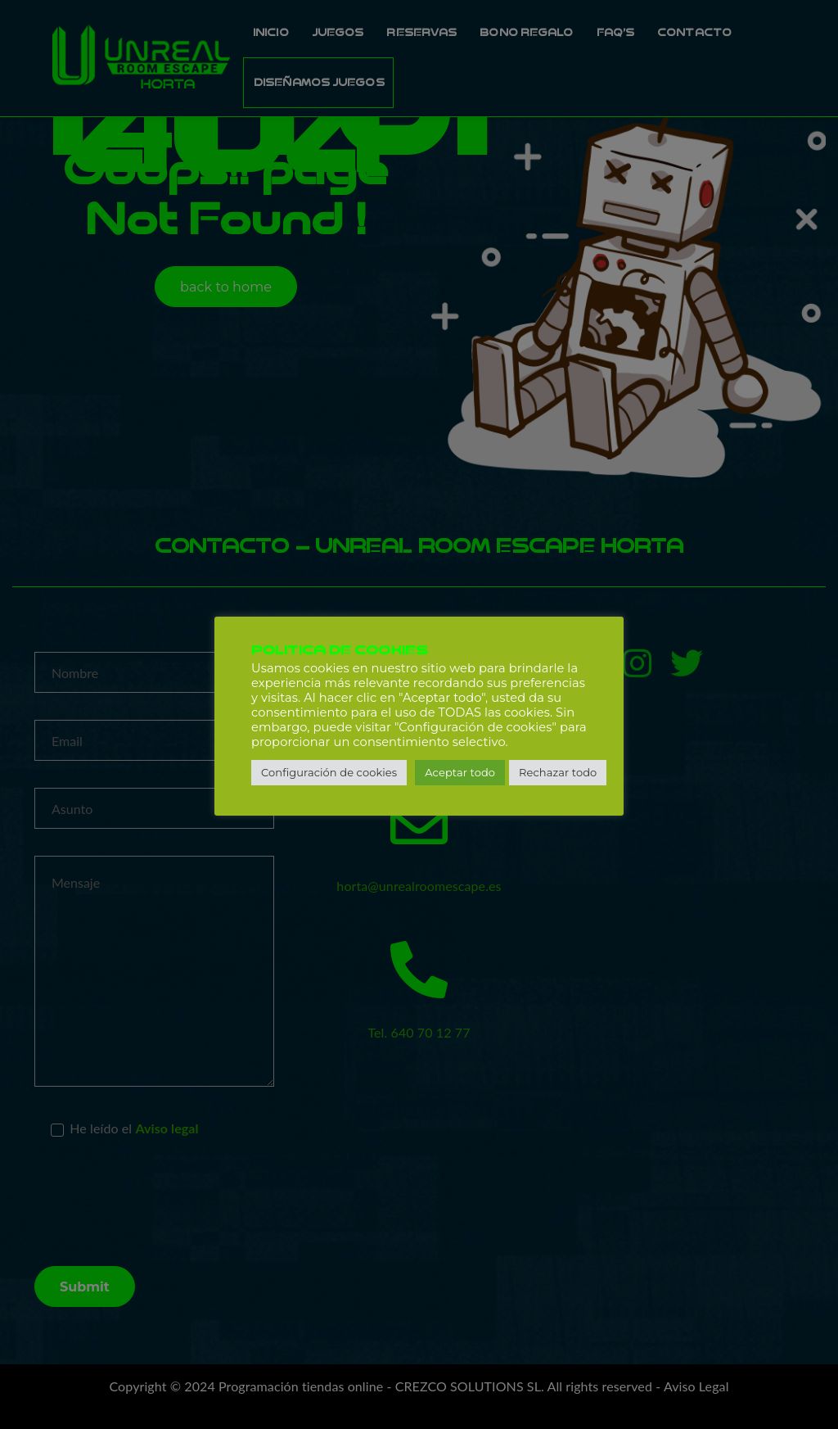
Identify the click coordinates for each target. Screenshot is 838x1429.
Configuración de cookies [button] (329, 772)
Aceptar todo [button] (460, 772)
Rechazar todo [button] (558, 772)
